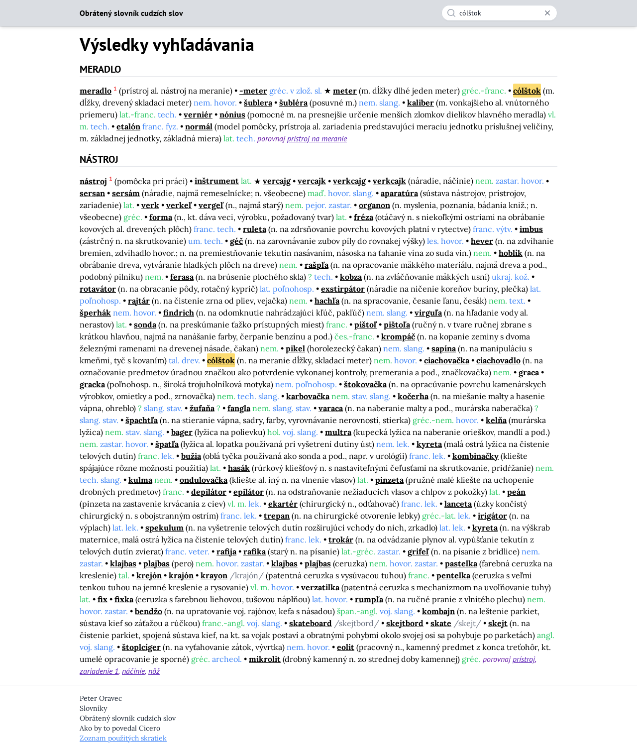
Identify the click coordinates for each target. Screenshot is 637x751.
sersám (126, 193)
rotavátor (98, 289)
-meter (253, 91)
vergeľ (211, 205)
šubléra (293, 102)
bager (182, 432)
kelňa (496, 420)
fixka (123, 599)
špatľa (167, 444)
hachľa (327, 301)
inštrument (217, 181)
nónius (232, 114)
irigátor (492, 516)
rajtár (139, 301)
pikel (295, 348)
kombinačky (475, 456)
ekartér (283, 504)
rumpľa (369, 599)
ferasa (182, 277)
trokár (340, 539)
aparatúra (399, 193)
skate (440, 623)
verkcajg (349, 181)
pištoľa (397, 324)
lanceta (458, 504)
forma (160, 217)
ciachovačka (446, 360)
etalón (128, 126)
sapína (443, 348)
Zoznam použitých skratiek (123, 738)
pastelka (461, 563)
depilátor (208, 492)
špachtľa (141, 420)
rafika (254, 551)
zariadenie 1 (99, 671)
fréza (363, 217)
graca (529, 372)
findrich (178, 313)
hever (482, 241)
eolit (345, 647)
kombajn (438, 611)
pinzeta (389, 480)
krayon (214, 575)
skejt (498, 623)
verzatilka (320, 587)
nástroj (93, 181)
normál (198, 126)
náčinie (133, 671)
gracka (92, 384)
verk (150, 205)
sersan (92, 193)
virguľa (428, 313)
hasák (239, 468)
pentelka (453, 575)
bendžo (148, 611)
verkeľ (179, 205)
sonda (145, 324)
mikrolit (265, 659)
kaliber (420, 102)
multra (338, 432)
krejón (149, 575)
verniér (198, 114)
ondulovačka (203, 480)
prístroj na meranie (317, 138)
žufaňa (202, 408)
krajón (181, 575)
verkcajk (389, 181)
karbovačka (307, 396)
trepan (277, 516)
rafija (226, 551)
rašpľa (316, 265)
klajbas (123, 563)
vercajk (312, 181)
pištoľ (365, 324)
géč (236, 241)
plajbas (156, 563)
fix (102, 599)
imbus (531, 229)
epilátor (248, 492)
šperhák (95, 313)
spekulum (164, 528)
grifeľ (418, 551)
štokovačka (365, 384)
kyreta (429, 444)
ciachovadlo (498, 360)
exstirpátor (343, 289)
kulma (140, 480)
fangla (238, 408)
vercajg (277, 181)
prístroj (524, 659)
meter (345, 91)
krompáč (398, 336)
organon (374, 205)
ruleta (254, 229)
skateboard (310, 623)
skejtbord (405, 623)
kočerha (413, 396)
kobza (351, 277)
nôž (154, 671)
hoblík (511, 253)
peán (516, 492)
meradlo (95, 91)
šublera (258, 102)
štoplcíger (141, 647)
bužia (191, 456)
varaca (330, 408)
